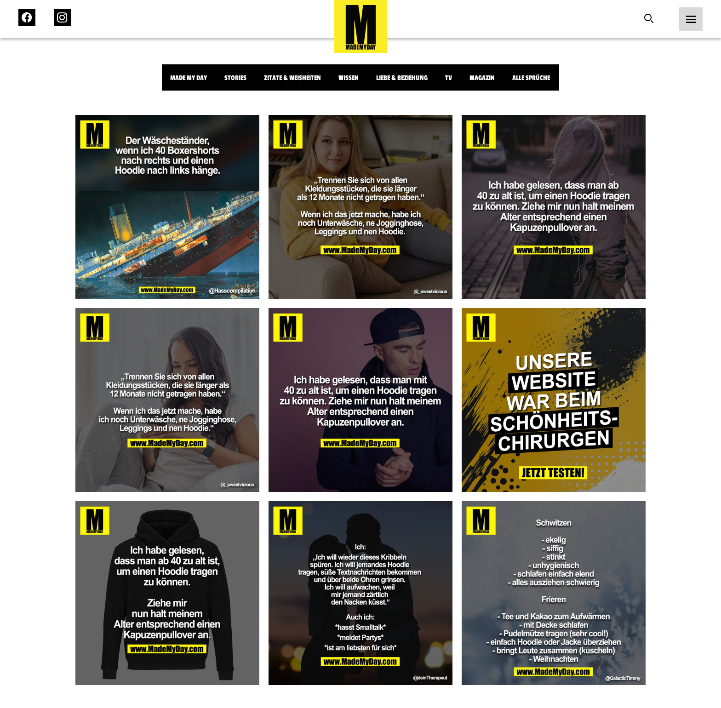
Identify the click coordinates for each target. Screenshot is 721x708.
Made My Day (188, 78)
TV (448, 78)
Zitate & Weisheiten (292, 78)
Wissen (348, 78)
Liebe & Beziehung (402, 78)
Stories (235, 78)
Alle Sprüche (531, 78)
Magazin (482, 78)
